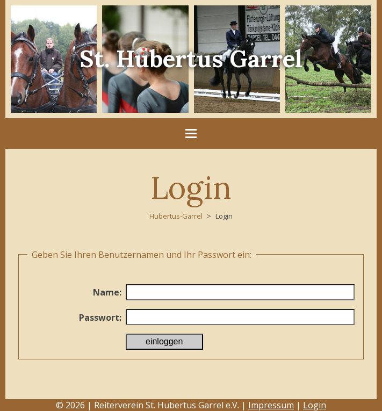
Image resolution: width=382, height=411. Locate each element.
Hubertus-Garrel (176, 216)
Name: (107, 292)
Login (314, 405)
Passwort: (100, 317)
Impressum (271, 405)
